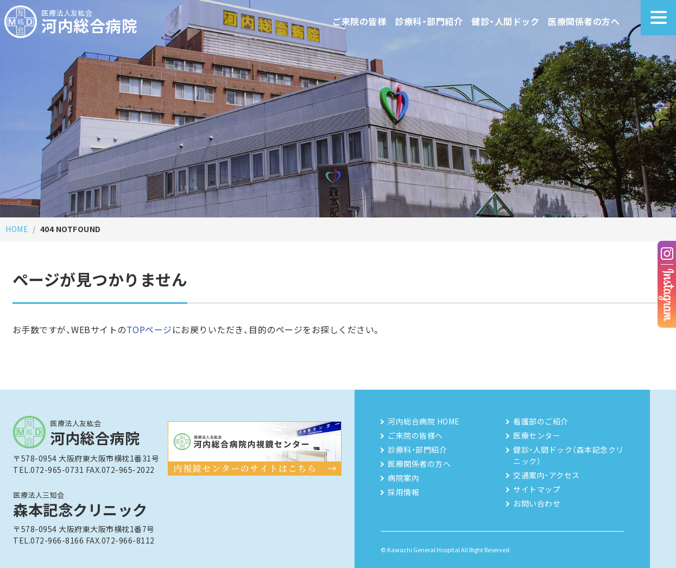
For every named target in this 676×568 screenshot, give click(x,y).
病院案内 (403, 477)
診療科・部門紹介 (429, 21)
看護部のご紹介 (540, 421)
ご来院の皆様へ (415, 435)
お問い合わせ (536, 503)
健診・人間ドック (505, 21)
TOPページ (149, 329)
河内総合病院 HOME (424, 421)
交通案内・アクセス (546, 475)
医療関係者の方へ (584, 21)
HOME (16, 228)
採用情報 (403, 491)
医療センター (536, 435)
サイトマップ (536, 489)
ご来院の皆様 (359, 21)
